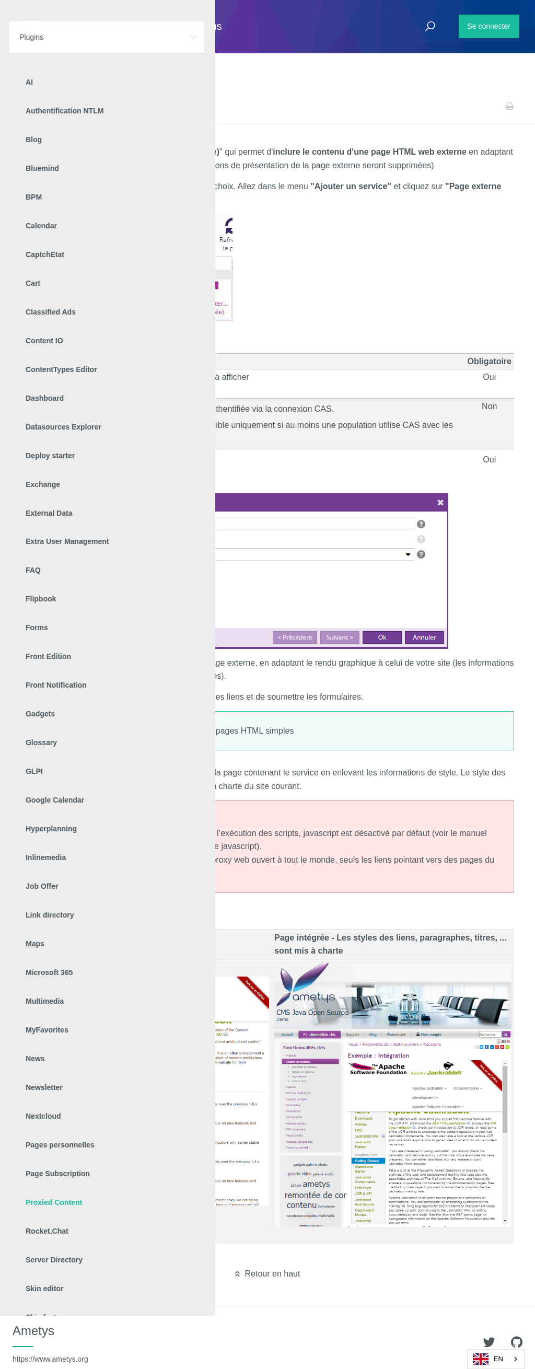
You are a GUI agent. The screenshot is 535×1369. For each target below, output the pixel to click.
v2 (139, 106)
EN (488, 1359)
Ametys (50, 1343)
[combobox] (496, 1359)
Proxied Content (104, 106)
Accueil (31, 106)
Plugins (61, 106)
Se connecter (489, 26)
